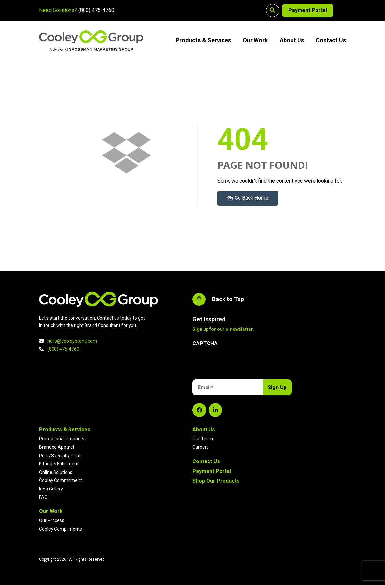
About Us (292, 40)
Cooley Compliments (60, 529)
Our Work (255, 40)
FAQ (43, 497)
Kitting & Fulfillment (59, 463)
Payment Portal (307, 10)
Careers (200, 447)
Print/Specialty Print (60, 455)
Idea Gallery (51, 488)
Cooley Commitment (60, 480)
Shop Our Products (215, 481)
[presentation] (242, 364)
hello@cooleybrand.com (72, 341)
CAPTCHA (205, 343)
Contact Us (331, 40)
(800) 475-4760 (96, 10)
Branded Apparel (56, 447)
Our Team (202, 438)
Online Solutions (55, 472)
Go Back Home (247, 198)
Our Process (51, 520)
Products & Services (203, 40)
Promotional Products (61, 438)
